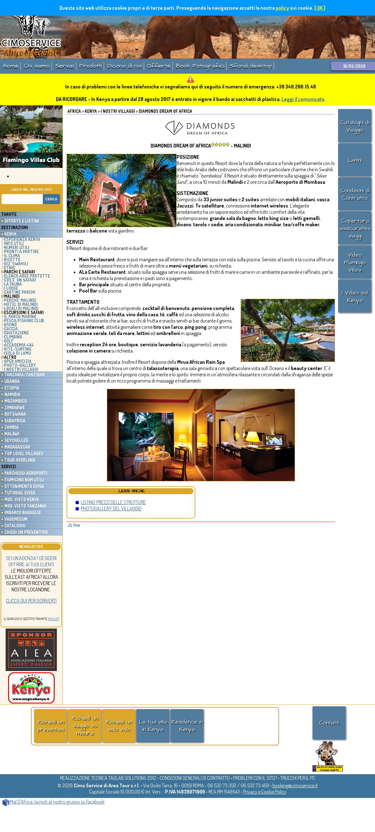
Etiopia (11, 387)
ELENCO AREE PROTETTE (27, 275)
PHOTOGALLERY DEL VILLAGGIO (111, 508)
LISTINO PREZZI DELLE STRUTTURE (113, 502)
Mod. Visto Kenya (21, 499)
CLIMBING (13, 336)
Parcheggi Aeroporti (26, 473)
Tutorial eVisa (19, 492)
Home (10, 66)
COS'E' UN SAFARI (20, 280)
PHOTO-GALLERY (20, 365)
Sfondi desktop (251, 66)
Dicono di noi (124, 66)
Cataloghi (14, 525)
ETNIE (9, 267)
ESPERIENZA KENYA (22, 239)
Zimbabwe (14, 407)
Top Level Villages (23, 453)
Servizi (64, 66)
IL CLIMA (12, 255)
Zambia (11, 427)
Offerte (159, 66)
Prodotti (90, 66)
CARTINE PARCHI (19, 292)
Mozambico (15, 400)
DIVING (10, 324)
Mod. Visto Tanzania (25, 506)
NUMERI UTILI (16, 247)
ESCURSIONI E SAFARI (24, 312)
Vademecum (16, 519)
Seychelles (16, 440)
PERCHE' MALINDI (20, 300)
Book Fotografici (200, 66)
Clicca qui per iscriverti (31, 601)
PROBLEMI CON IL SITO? (255, 778)
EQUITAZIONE (16, 332)
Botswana (15, 414)
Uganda (12, 381)
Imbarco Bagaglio (22, 512)
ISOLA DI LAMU (17, 353)
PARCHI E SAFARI (19, 271)
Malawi (11, 433)
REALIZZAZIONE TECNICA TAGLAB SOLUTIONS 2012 (108, 778)
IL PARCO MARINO (20, 316)
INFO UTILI (14, 243)
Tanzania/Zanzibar (24, 374)
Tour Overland (19, 460)
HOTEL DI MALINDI (21, 304)
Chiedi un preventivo (26, 532)
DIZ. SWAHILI (16, 263)
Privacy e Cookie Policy (264, 792)
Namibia (12, 394)
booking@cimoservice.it (295, 785)
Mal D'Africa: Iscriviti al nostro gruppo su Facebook (53, 802)
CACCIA (11, 328)
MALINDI (12, 296)
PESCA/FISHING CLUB (24, 320)
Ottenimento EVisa (24, 486)
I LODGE (11, 288)
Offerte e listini (21, 220)
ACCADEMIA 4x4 (19, 345)
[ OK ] (319, 8)
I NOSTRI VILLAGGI (21, 369)
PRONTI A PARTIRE (21, 251)
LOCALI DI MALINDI (21, 308)
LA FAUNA (13, 284)
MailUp (53, 619)
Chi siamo (37, 66)
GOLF (8, 340)
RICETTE (12, 259)
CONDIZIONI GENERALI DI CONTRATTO (195, 778)
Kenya (10, 234)
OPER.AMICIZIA (18, 361)
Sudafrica (14, 420)
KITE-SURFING (17, 349)
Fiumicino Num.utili (24, 479)
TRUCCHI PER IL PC (297, 778)
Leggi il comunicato (303, 99)
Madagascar (17, 446)
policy (282, 8)
